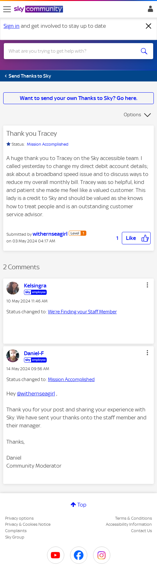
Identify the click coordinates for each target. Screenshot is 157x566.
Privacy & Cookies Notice (28, 524)
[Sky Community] (39, 9)
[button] (136, 238)
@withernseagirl (36, 393)
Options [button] (132, 115)
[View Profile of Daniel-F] (34, 353)
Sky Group (14, 537)
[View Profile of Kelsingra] (35, 285)
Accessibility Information (129, 524)
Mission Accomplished (47, 144)
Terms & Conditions (133, 518)
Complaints (16, 530)
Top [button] (81, 504)
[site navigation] (7, 9)
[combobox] (71, 51)
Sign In (149, 10)
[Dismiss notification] (149, 26)
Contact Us (141, 530)
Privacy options (19, 518)
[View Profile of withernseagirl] (50, 234)
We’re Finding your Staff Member (82, 312)
